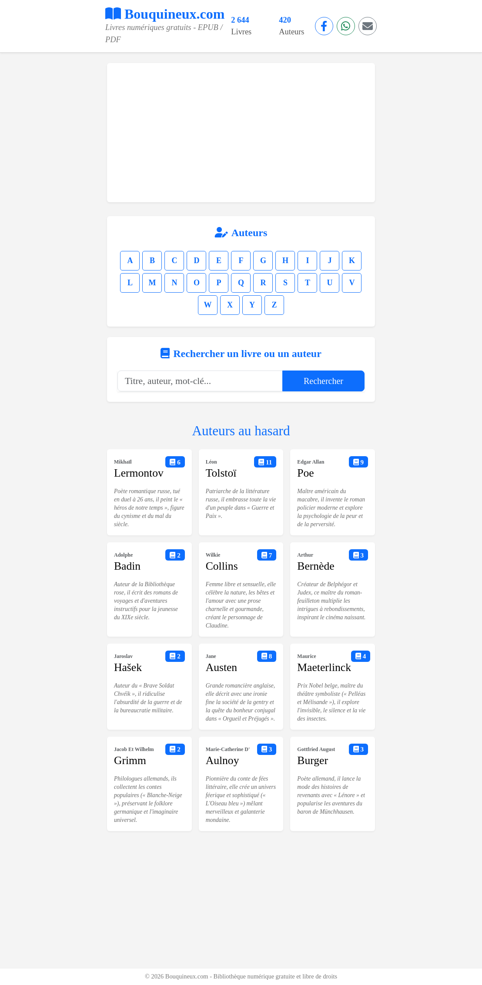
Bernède (315, 566)
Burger (312, 760)
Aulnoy (222, 760)
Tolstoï (221, 473)
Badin (127, 566)
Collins (222, 566)
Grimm (130, 760)
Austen (222, 667)
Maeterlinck (324, 667)
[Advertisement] (241, 133)
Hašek (128, 667)
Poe (305, 473)
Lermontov (139, 473)
